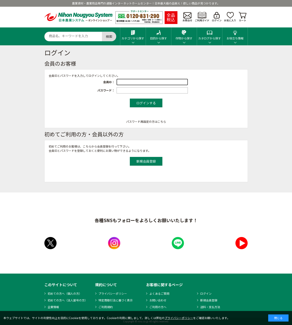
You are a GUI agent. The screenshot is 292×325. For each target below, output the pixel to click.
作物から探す (183, 33)
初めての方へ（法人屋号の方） (67, 300)
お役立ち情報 (235, 33)
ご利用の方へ (157, 307)
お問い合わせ (157, 300)
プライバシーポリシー (112, 293)
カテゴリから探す (132, 33)
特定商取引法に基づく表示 (115, 300)
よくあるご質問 (159, 293)
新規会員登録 (208, 300)
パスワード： (106, 90)
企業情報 (53, 307)
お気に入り (230, 17)
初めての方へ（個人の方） (65, 293)
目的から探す (158, 33)
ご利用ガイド (202, 17)
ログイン (217, 17)
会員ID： (109, 82)
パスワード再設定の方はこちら (146, 122)
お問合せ (187, 17)
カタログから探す (209, 33)
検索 (109, 36)
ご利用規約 (105, 307)
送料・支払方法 (210, 307)
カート (242, 17)
